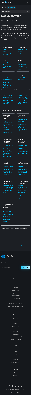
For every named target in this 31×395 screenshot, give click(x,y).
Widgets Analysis (15, 293)
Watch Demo (15, 326)
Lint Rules (15, 282)
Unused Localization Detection (15, 306)
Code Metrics (15, 287)
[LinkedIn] (12, 386)
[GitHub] (9, 386)
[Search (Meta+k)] (28, 2)
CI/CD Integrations (15, 362)
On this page (6, 11)
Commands (15, 359)
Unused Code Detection (15, 301)
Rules (15, 351)
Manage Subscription (16, 339)
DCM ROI (15, 321)
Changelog (15, 331)
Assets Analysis (15, 295)
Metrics (15, 354)
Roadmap (16, 334)
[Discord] (21, 386)
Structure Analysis (15, 298)
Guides (15, 365)
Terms (17, 392)
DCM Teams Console (16, 337)
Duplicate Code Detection (15, 303)
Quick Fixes (15, 285)
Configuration (15, 357)
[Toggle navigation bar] (2, 2)
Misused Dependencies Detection (15, 309)
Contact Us (15, 375)
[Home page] (2, 7)
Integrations (15, 290)
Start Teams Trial (15, 329)
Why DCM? (15, 318)
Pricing (15, 323)
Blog (15, 372)
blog (5, 231)
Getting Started (15, 349)
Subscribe (25, 267)
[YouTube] (15, 386)
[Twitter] (18, 386)
